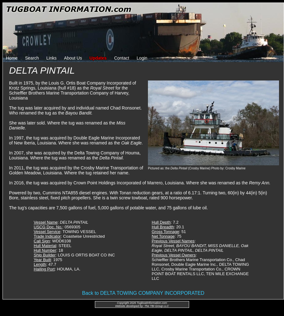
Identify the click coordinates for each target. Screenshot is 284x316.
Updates (98, 58)
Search (32, 58)
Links (52, 58)
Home (11, 58)
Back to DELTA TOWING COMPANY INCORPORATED (143, 293)
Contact (121, 58)
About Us (73, 58)
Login (142, 58)
